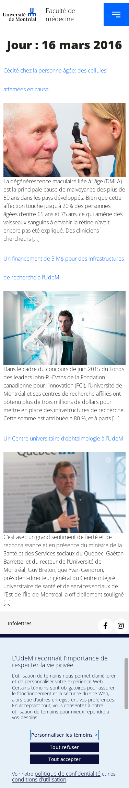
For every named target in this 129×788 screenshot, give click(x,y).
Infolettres (20, 623)
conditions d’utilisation (39, 779)
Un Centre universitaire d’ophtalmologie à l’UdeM (63, 438)
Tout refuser (64, 747)
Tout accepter (64, 759)
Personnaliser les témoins (64, 735)
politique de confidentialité (68, 773)
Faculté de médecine (60, 14)
